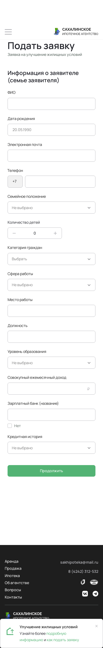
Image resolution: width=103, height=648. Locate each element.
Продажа (13, 568)
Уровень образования (27, 351)
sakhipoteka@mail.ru (79, 562)
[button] (8, 31)
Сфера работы (20, 273)
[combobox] (12, 208)
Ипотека (12, 575)
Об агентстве (17, 582)
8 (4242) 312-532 (83, 571)
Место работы (20, 299)
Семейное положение (27, 196)
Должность (18, 325)
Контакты (13, 597)
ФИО (12, 92)
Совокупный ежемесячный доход (37, 377)
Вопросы (13, 589)
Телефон (15, 170)
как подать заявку (63, 639)
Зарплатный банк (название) (33, 403)
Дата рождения (21, 118)
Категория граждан (25, 247)
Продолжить (51, 470)
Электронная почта (25, 144)
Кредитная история (25, 436)
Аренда (11, 561)
